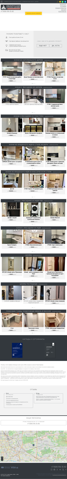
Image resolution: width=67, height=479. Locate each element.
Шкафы (36, 1)
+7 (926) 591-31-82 (7, 11)
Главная (6, 1)
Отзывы (63, 6)
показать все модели (48, 60)
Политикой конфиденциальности (59, 475)
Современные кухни (28, 1)
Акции (63, 10)
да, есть (56, 47)
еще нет (42, 47)
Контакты (62, 11)
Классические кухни (15, 1)
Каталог (63, 4)
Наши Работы (60, 8)
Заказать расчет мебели (33, 13)
